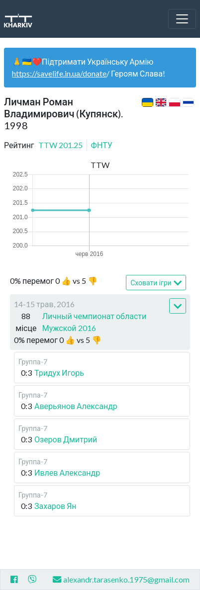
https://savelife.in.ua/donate (59, 73)
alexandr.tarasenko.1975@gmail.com (121, 579)
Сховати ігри (156, 283)
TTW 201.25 (60, 145)
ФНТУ (101, 145)
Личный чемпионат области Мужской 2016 (94, 322)
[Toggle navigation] (182, 19)
